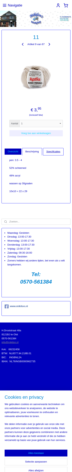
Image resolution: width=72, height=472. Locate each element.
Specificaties (53, 151)
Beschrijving (32, 151)
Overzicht (13, 151)
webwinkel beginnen (59, 458)
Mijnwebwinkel (42, 465)
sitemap (40, 458)
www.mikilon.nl (16, 306)
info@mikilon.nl (10, 342)
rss (47, 458)
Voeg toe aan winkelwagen (36, 133)
